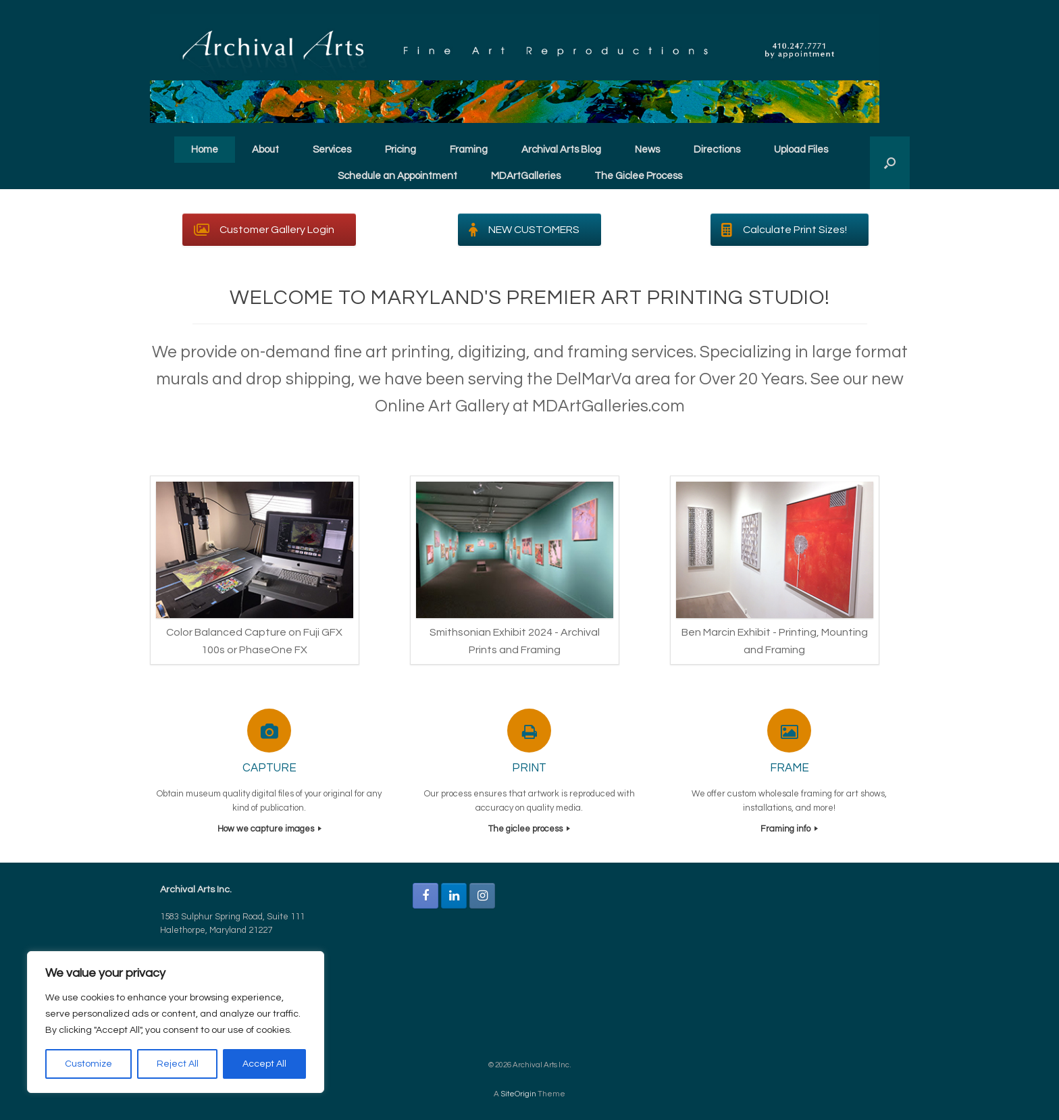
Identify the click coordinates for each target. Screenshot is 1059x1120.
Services (332, 150)
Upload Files (801, 150)
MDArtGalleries (526, 176)
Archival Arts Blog (561, 150)
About (265, 150)
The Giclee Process (638, 176)
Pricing (400, 150)
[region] (175, 1022)
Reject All (178, 1064)
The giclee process (529, 829)
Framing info (789, 829)
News (647, 150)
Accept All (264, 1064)
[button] (890, 162)
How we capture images (269, 829)
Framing (469, 150)
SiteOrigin (518, 1094)
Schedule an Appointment (397, 176)
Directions (717, 150)
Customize (88, 1064)
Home (204, 150)
